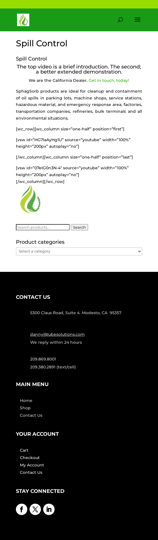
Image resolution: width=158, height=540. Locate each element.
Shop (25, 407)
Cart (24, 450)
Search (79, 227)
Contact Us (31, 415)
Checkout (30, 457)
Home (26, 400)
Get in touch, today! (109, 80)
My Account (32, 465)
